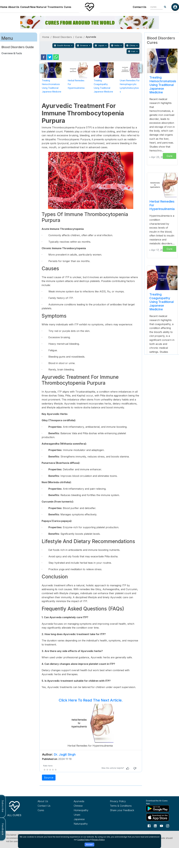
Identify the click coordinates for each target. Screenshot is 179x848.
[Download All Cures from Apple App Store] (158, 817)
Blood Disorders (62, 37)
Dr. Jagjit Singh (65, 754)
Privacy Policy (98, 839)
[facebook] (43, 57)
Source (48, 777)
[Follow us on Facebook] (149, 825)
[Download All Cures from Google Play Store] (158, 808)
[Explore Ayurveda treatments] (86, 801)
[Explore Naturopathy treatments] (86, 824)
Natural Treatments (49, 7)
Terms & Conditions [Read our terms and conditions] (121, 805)
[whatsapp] (56, 57)
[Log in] (175, 7)
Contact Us (139, 7)
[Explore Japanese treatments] (86, 819)
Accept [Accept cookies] (89, 844)
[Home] (89, 7)
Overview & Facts (11, 53)
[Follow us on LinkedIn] (155, 825)
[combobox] (154, 6)
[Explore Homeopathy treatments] (86, 810)
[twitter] (50, 57)
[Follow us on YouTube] (161, 825)
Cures (67, 7)
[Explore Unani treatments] (86, 815)
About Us (13, 7)
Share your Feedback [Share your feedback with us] (122, 810)
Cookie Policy (83, 839)
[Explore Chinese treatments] (86, 806)
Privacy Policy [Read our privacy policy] (118, 801)
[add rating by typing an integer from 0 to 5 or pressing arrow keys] (50, 769)
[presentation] (42, 68)
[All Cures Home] (14, 808)
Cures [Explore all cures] (41, 810)
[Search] (165, 6)
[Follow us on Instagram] (167, 825)
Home (3, 7)
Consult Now (28, 7)
